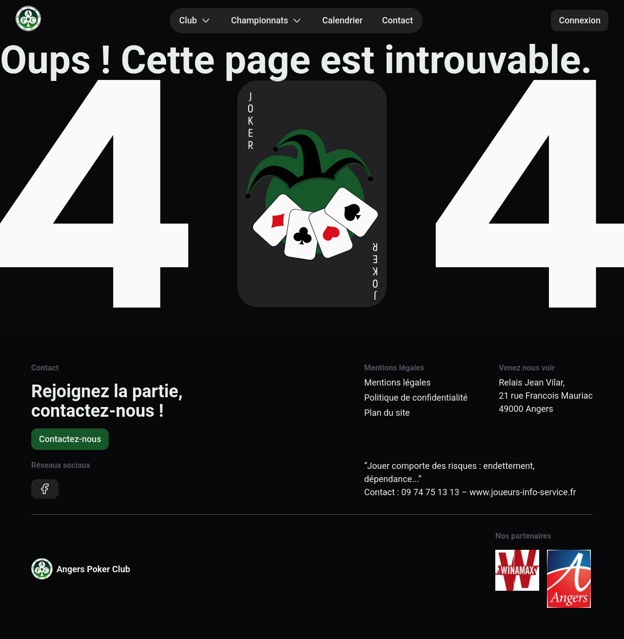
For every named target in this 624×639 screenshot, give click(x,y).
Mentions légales (397, 382)
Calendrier (342, 20)
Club (195, 20)
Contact (397, 20)
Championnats (267, 20)
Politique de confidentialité (416, 397)
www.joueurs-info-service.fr (522, 492)
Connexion (580, 20)
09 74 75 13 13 (430, 492)
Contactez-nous (70, 439)
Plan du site (387, 412)
